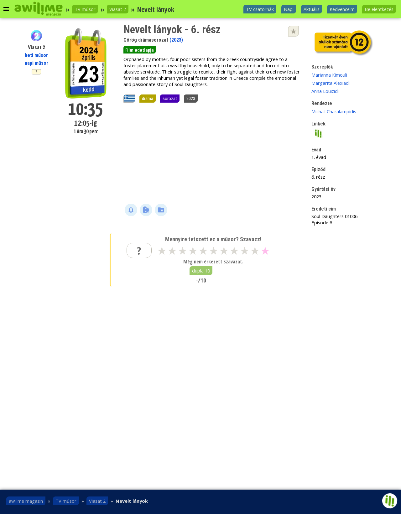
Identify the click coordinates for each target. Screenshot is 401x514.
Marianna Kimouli (329, 75)
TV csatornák (260, 9)
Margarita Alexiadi (330, 83)
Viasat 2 (117, 9)
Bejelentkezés (379, 9)
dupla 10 (201, 270)
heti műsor (36, 55)
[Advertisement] (212, 153)
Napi (289, 9)
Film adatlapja (139, 50)
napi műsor (36, 63)
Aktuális (312, 9)
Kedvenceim (342, 9)
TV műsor (85, 9)
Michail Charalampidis (333, 111)
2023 (190, 98)
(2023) (176, 40)
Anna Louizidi (325, 91)
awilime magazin (26, 501)
